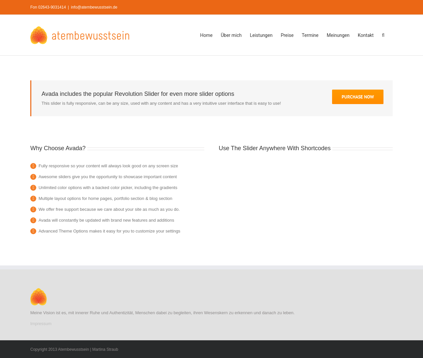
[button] (383, 35)
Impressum (40, 323)
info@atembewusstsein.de (94, 7)
